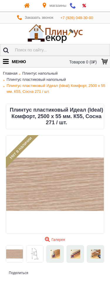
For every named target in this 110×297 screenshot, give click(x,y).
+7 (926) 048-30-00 (76, 18)
